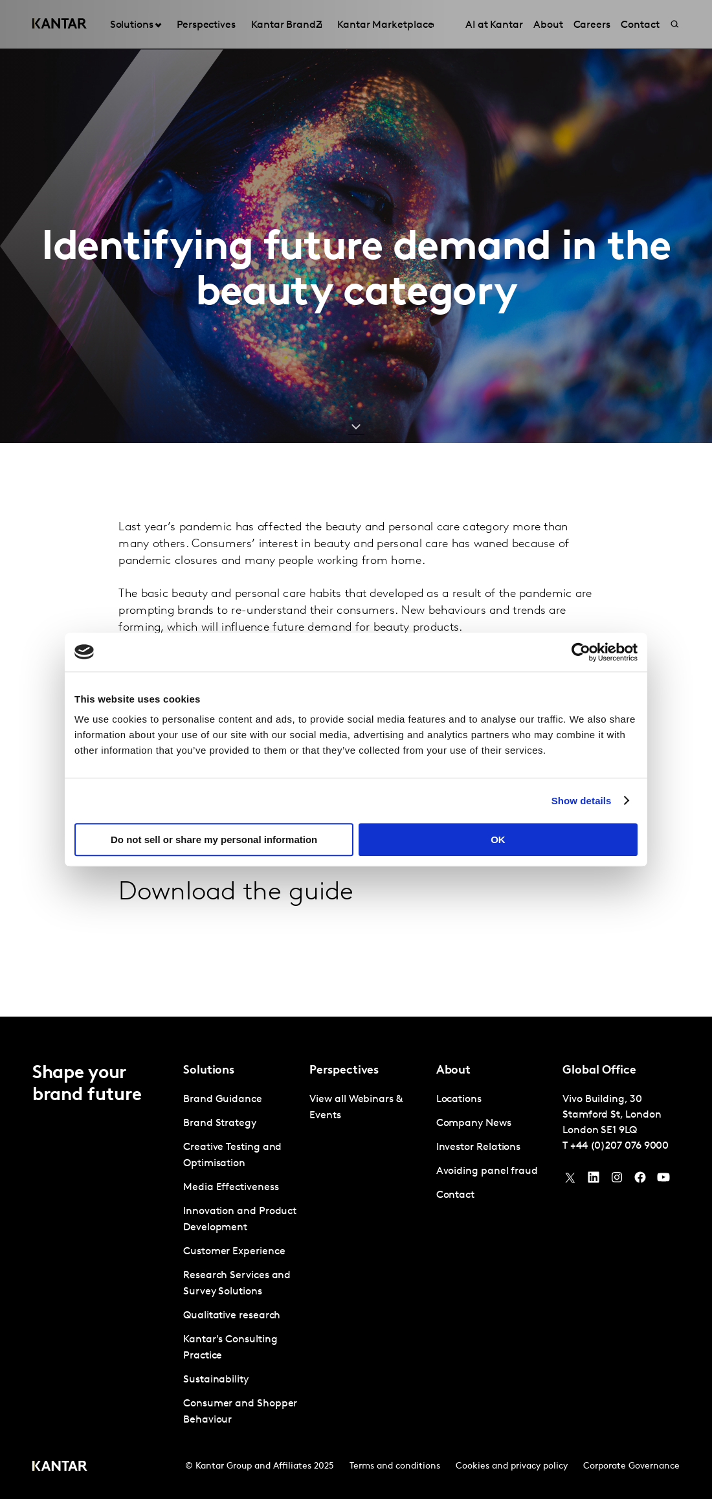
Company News (473, 1123)
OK (498, 839)
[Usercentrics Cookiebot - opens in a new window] (581, 652)
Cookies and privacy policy (512, 1466)
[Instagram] (617, 1180)
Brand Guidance (222, 1099)
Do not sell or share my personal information (214, 839)
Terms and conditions (395, 1466)
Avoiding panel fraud (487, 1171)
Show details (581, 800)
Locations (459, 1099)
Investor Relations (478, 1147)
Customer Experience (234, 1251)
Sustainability (216, 1380)
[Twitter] (570, 1180)
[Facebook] (640, 1180)
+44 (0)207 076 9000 (619, 1146)
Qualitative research (231, 1316)
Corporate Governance (631, 1466)
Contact (455, 1195)
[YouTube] (593, 1180)
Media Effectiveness (230, 1187)
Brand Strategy (219, 1123)
